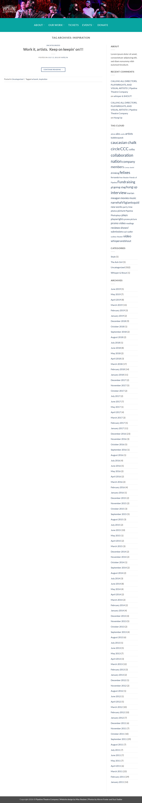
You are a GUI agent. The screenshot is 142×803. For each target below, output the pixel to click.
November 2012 (118, 685)
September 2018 (119, 331)
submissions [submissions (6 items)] (117, 231)
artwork (35, 79)
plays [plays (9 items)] (124, 215)
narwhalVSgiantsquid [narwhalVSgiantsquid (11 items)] (125, 202)
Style (113, 256)
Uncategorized (53, 45)
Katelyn (64, 57)
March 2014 (116, 599)
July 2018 (115, 342)
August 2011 (117, 744)
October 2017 (117, 390)
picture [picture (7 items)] (121, 210)
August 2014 (117, 573)
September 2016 (119, 449)
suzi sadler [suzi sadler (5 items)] (128, 231)
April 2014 (116, 594)
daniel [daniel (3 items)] (132, 167)
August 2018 (117, 337)
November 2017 (118, 385)
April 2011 (116, 766)
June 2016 (116, 465)
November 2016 (118, 439)
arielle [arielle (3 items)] (123, 134)
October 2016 (117, 444)
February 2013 (118, 669)
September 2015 (119, 514)
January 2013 (117, 674)
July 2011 (115, 750)
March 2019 (116, 305)
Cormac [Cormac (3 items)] (127, 167)
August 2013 (117, 637)
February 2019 (118, 310)
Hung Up (118, 117)
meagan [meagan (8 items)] (115, 198)
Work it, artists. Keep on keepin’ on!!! (53, 49)
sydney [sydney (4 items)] (113, 237)
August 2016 (117, 455)
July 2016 (115, 460)
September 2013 (119, 632)
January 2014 (117, 610)
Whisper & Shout (119, 272)
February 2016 (118, 487)
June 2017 (116, 401)
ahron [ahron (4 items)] (113, 134)
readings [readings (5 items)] (130, 223)
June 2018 (116, 348)
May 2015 (116, 535)
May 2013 (116, 653)
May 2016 (116, 471)
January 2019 (117, 315)
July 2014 (115, 578)
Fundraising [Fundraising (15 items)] (126, 182)
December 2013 (118, 616)
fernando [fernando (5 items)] (115, 177)
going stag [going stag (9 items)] (120, 187)
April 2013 (116, 658)
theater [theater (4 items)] (120, 237)
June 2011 (116, 755)
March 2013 (116, 664)
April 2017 (116, 412)
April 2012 (116, 701)
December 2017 (118, 380)
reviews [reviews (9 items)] (115, 227)
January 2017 (117, 428)
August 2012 (117, 691)
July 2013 (115, 642)
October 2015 (117, 508)
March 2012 (116, 707)
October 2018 (117, 326)
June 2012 (116, 696)
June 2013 (116, 648)
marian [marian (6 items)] (130, 193)
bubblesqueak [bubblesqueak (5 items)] (117, 137)
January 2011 (117, 782)
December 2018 (118, 321)
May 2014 (116, 589)
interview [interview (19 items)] (118, 192)
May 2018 (116, 353)
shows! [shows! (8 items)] (125, 227)
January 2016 (117, 492)
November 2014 (118, 557)
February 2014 (118, 605)
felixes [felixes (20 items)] (125, 172)
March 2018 (116, 364)
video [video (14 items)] (127, 236)
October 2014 (117, 562)
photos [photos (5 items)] (114, 211)
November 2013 (118, 621)
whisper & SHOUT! (123, 96)
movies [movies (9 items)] (125, 198)
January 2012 (117, 717)
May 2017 (116, 407)
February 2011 (118, 776)
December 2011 (118, 723)
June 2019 (116, 289)
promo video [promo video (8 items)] (118, 223)
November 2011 (118, 728)
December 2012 (118, 680)
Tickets (73, 25)
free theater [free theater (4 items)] (124, 177)
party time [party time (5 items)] (127, 207)
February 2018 (118, 369)
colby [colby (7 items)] (132, 149)
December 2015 (118, 498)
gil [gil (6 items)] (112, 187)
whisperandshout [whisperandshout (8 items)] (121, 240)
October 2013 (117, 626)
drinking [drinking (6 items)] (115, 173)
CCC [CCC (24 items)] (124, 148)
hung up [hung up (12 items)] (131, 187)
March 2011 (116, 771)
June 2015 (116, 530)
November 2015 (118, 503)
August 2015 (117, 519)
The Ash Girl (117, 262)
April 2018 (116, 358)
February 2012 (118, 712)
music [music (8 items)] (132, 198)
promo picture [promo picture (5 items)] (130, 219)
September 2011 (119, 739)
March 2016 (116, 482)
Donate (102, 25)
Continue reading (53, 69)
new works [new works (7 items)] (116, 206)
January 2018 (117, 374)
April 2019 (116, 299)
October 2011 (117, 733)
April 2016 (116, 476)
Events (88, 25)
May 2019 (116, 294)
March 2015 (116, 546)
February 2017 (118, 422)
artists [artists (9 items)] (129, 133)
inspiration (43, 79)
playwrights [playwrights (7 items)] (117, 219)
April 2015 (116, 540)
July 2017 (115, 396)
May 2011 (116, 760)
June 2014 (116, 583)
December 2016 (118, 433)
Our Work (56, 25)
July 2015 (115, 524)
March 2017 (116, 417)
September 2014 (119, 567)
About (39, 25)
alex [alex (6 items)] (118, 133)
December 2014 (118, 551)
